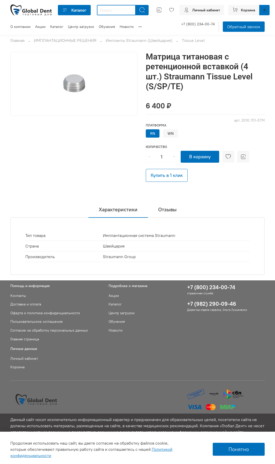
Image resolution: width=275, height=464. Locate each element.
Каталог (74, 10)
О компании (20, 26)
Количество (156, 147)
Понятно (238, 449)
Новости (127, 26)
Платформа (156, 125)
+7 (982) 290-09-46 (211, 303)
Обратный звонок (243, 26)
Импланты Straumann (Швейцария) (139, 40)
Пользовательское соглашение (36, 321)
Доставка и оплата (25, 304)
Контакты (18, 295)
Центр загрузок (81, 26)
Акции (40, 26)
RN (152, 133)
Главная (17, 40)
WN (170, 133)
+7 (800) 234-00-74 (198, 24)
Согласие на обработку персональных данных (49, 330)
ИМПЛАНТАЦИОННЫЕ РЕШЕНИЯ (65, 40)
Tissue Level (193, 40)
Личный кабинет (24, 358)
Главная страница (24, 339)
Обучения (107, 26)
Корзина (17, 367)
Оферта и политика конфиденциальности (45, 313)
